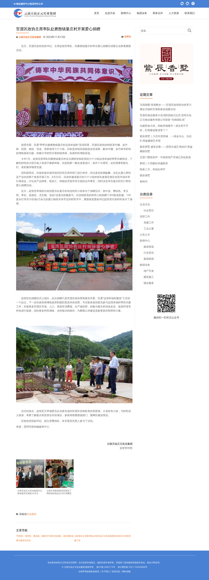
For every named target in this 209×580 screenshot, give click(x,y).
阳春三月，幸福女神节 (152, 169)
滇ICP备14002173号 (105, 567)
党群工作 (145, 216)
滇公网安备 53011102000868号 (132, 567)
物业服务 (149, 283)
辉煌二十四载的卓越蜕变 (154, 163)
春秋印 (143, 181)
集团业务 (145, 265)
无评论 (125, 37)
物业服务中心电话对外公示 (29, 3)
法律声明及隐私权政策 (88, 571)
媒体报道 (149, 246)
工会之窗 (149, 228)
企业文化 (145, 204)
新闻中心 (145, 240)
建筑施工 (149, 277)
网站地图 (126, 571)
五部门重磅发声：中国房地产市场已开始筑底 (165, 157)
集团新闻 (149, 258)
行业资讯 (149, 252)
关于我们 (105, 571)
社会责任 (32, 514)
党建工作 (149, 222)
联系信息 (116, 571)
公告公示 (145, 234)
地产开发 (149, 271)
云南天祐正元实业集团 (31, 37)
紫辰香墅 (145, 175)
